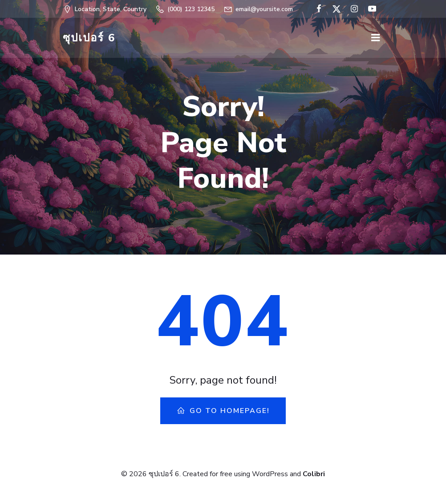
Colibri (314, 474)
